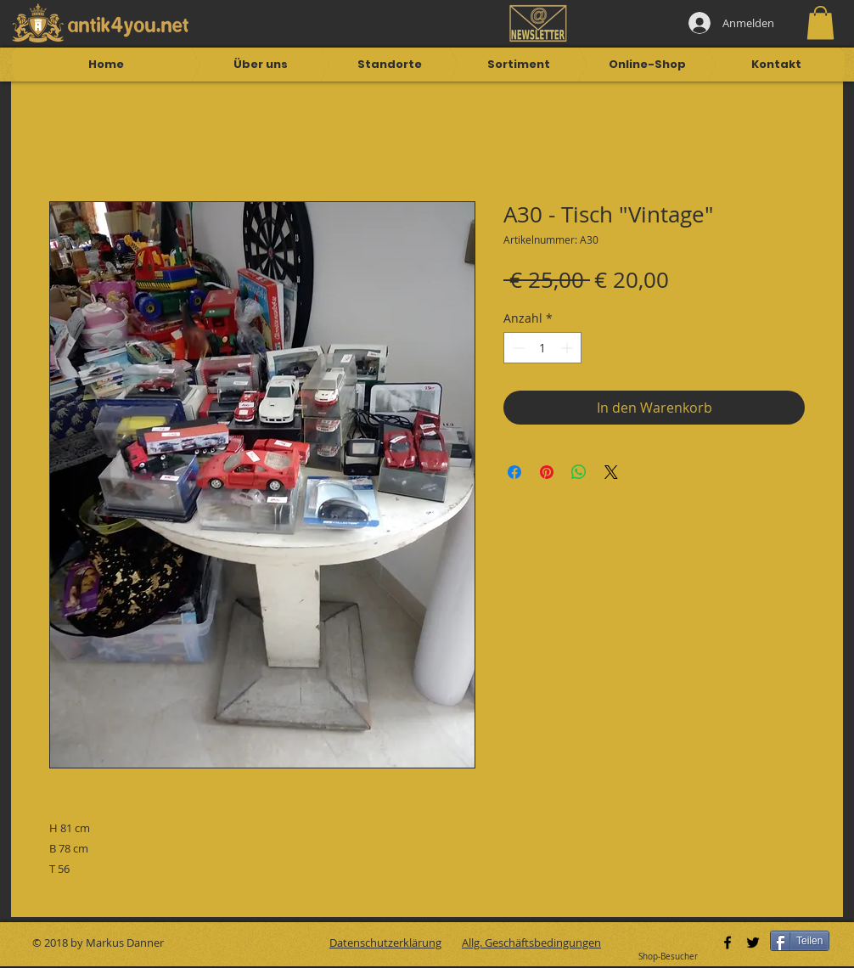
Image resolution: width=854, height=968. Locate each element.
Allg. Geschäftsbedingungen (531, 942)
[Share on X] (611, 472)
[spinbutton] (542, 348)
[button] (820, 22)
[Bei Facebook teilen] (514, 472)
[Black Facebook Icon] (727, 942)
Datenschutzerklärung (385, 942)
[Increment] (568, 348)
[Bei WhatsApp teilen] (579, 472)
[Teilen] (799, 941)
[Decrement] (516, 348)
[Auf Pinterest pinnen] (547, 472)
